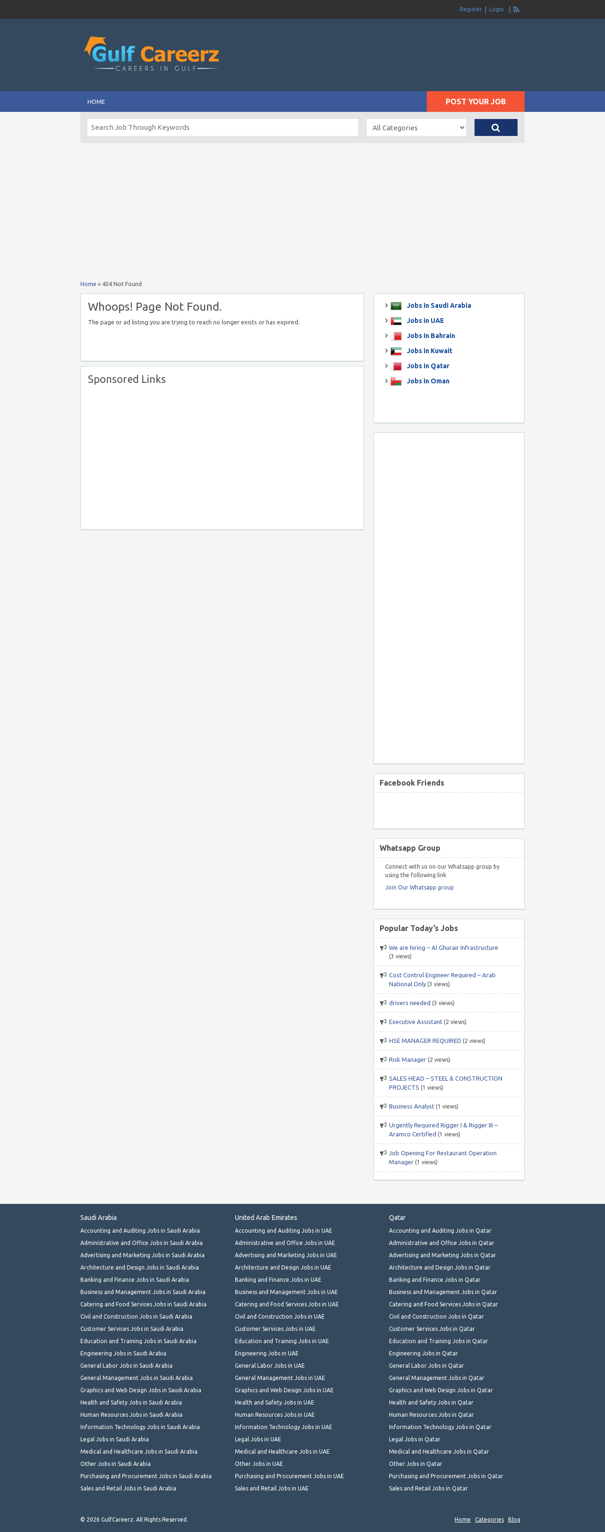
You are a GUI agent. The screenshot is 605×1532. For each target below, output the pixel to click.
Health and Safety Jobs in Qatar (431, 1402)
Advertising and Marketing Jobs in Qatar (442, 1255)
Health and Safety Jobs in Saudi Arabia (131, 1402)
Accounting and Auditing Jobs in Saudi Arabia (140, 1230)
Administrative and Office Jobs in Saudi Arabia (141, 1243)
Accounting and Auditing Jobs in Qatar (440, 1230)
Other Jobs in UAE (259, 1464)
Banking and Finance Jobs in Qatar (435, 1280)
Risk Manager (407, 1059)
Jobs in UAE (425, 320)
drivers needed (410, 1002)
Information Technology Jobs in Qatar (440, 1427)
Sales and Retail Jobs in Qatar (428, 1488)
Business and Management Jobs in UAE (286, 1292)
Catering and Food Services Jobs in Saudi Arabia (143, 1304)
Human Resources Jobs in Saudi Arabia (131, 1415)
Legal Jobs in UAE (258, 1439)
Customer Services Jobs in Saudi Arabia (131, 1329)
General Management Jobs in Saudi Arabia (136, 1378)
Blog (514, 1519)
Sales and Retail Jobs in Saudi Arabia (128, 1488)
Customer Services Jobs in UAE (275, 1329)
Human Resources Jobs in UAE (275, 1415)
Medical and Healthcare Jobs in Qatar (439, 1451)
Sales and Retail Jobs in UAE (272, 1488)
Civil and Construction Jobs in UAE (280, 1316)
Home (96, 101)
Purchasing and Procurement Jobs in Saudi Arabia (146, 1476)
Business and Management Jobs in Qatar (443, 1292)
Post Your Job (476, 101)
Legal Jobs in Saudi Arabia (114, 1439)
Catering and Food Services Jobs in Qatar (443, 1304)
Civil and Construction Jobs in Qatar (436, 1316)
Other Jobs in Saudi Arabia (115, 1464)
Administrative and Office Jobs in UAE (285, 1243)
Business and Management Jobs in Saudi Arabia (143, 1292)
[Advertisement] (414, 38)
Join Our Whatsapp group (419, 887)
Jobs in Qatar (427, 366)
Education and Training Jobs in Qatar (438, 1341)
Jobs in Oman (427, 381)
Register (471, 9)
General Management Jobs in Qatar (436, 1378)
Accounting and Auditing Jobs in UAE (283, 1230)
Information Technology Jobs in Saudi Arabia (140, 1427)
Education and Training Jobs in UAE (282, 1341)
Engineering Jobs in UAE (267, 1353)
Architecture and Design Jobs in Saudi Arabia (139, 1267)
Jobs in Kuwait (429, 351)
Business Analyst (411, 1106)
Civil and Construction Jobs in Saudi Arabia (136, 1316)
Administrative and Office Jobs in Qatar (441, 1243)
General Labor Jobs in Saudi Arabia (126, 1366)
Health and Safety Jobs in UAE (274, 1402)
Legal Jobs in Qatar (415, 1439)
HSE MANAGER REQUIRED (425, 1040)
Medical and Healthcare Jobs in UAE (282, 1451)
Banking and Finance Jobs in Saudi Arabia (134, 1280)
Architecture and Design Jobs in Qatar (440, 1267)
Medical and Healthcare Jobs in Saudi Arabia (139, 1451)
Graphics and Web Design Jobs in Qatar (441, 1390)
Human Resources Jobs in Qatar (431, 1415)
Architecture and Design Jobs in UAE (283, 1267)
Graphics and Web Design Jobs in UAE (284, 1390)
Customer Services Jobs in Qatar (432, 1329)
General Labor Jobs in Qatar (426, 1366)
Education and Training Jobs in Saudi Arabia (138, 1341)
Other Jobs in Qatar (415, 1464)
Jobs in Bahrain (430, 335)
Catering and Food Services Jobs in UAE (287, 1304)
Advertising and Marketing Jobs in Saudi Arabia (142, 1255)
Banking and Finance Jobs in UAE (278, 1280)
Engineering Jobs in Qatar (423, 1353)
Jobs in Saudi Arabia (438, 305)
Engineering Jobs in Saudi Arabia (123, 1353)
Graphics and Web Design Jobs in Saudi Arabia (140, 1390)
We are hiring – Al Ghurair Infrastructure (443, 947)
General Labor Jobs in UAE (270, 1366)
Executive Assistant (415, 1021)
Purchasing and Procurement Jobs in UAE (289, 1476)
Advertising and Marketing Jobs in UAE (286, 1255)
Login (496, 9)
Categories (489, 1519)
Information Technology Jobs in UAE (283, 1427)
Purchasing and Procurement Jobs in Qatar (446, 1476)
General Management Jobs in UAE (280, 1378)
